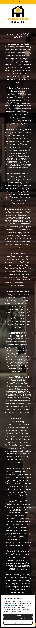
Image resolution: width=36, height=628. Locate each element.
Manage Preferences (18, 623)
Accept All (18, 615)
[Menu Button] (33, 7)
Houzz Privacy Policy (9, 605)
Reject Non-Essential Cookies (18, 619)
